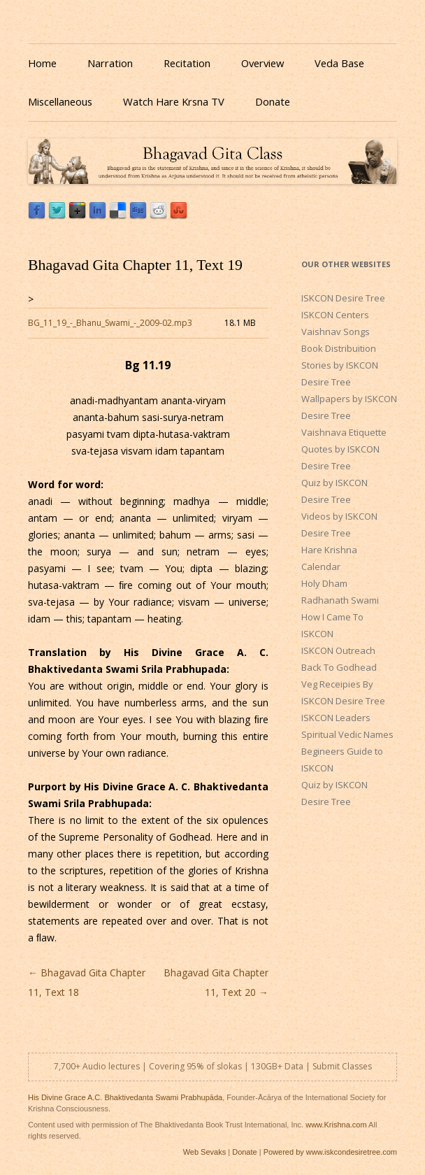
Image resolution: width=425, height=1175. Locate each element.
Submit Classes (342, 1066)
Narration (110, 63)
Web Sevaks (204, 1152)
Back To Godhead (339, 667)
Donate (272, 101)
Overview (262, 63)
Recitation (187, 63)
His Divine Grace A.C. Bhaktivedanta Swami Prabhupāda (125, 1097)
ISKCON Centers (335, 314)
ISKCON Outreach (338, 650)
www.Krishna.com (335, 1124)
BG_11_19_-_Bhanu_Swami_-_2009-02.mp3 (110, 323)
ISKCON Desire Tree (343, 298)
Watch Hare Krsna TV (173, 101)
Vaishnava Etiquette (344, 432)
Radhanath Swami (340, 600)
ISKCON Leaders (335, 717)
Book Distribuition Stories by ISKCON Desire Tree (339, 365)
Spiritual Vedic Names (347, 734)
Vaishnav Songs (335, 331)
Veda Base (339, 63)
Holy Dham (324, 583)
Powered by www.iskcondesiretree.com (330, 1152)
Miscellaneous (60, 101)
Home (42, 63)
